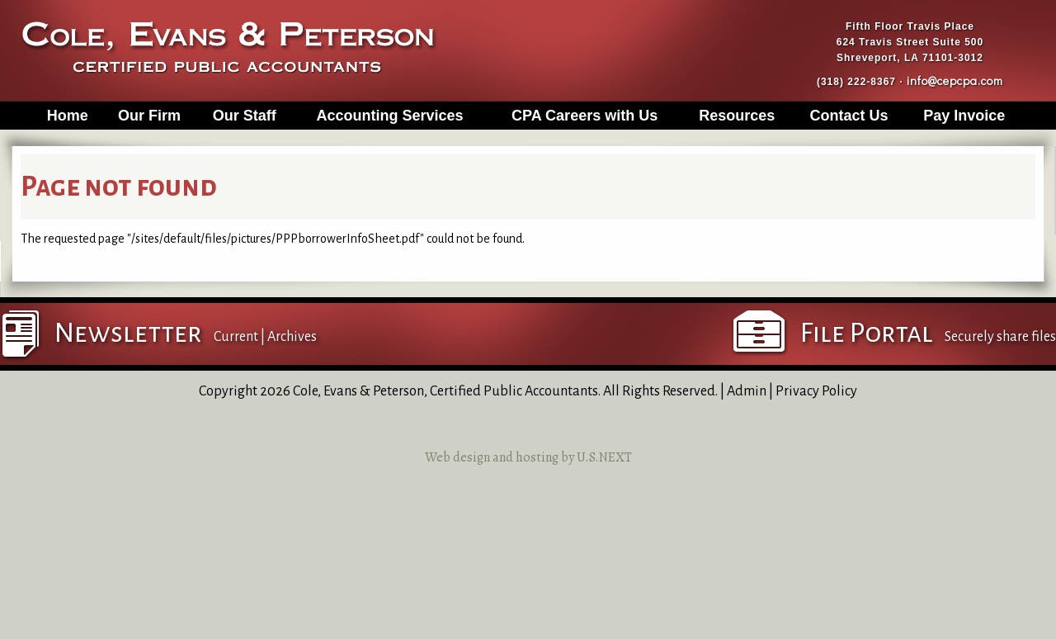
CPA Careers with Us (585, 115)
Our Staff (244, 115)
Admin (746, 391)
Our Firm (149, 115)
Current (236, 336)
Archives (292, 336)
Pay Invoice (964, 115)
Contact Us (848, 115)
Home (67, 115)
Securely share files (1000, 336)
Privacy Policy (816, 391)
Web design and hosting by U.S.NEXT (528, 457)
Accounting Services (390, 115)
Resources (737, 115)
